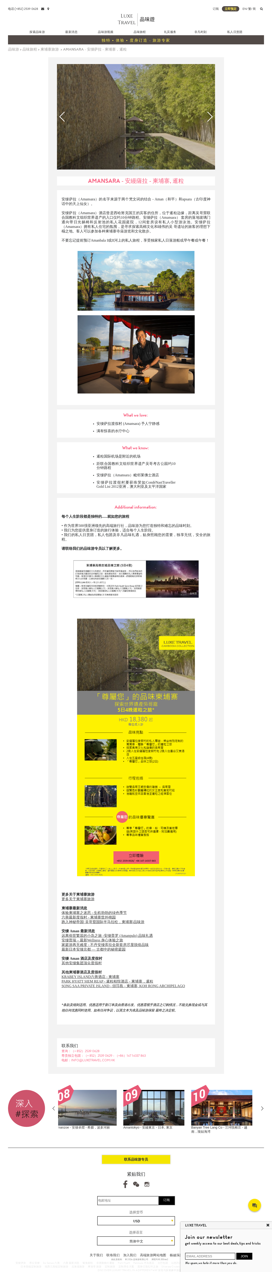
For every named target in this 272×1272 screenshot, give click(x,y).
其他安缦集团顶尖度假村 (82, 963)
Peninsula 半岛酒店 (143, 1263)
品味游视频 (105, 32)
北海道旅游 (78, 1266)
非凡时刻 (200, 32)
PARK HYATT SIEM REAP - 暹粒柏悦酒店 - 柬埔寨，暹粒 (107, 981)
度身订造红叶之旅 (147, 1266)
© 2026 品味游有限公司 (136, 1259)
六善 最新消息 (71, 1263)
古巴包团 (163, 1263)
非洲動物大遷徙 (105, 1263)
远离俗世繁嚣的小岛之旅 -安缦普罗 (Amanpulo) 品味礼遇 (107, 936)
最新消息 (71, 32)
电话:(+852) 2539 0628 (23, 9)
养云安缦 (34, 1263)
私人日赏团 (234, 32)
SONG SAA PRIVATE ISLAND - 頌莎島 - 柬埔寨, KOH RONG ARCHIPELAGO (123, 986)
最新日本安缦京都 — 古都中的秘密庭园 (94, 949)
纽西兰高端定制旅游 (56, 1266)
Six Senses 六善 (51, 1263)
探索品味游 (37, 32)
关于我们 (96, 1255)
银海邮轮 (88, 1263)
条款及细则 (116, 1259)
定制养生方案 (126, 1266)
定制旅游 (110, 1266)
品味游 (13, 49)
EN (244, 9)
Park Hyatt (124, 1263)
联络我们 (113, 1255)
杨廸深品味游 (179, 1255)
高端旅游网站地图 (153, 1255)
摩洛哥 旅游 (94, 1266)
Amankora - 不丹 (207, 1127)
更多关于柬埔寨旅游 (78, 899)
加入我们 (130, 1255)
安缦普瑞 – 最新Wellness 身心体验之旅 (92, 940)
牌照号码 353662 (160, 1259)
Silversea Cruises (171, 1266)
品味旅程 (140, 32)
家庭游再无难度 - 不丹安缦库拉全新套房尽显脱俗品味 (105, 945)
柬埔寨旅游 (49, 49)
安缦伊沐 (21, 1263)
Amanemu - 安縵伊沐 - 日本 (80, 1127)
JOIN (244, 1256)
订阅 (216, 9)
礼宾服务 (170, 32)
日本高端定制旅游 (31, 1266)
